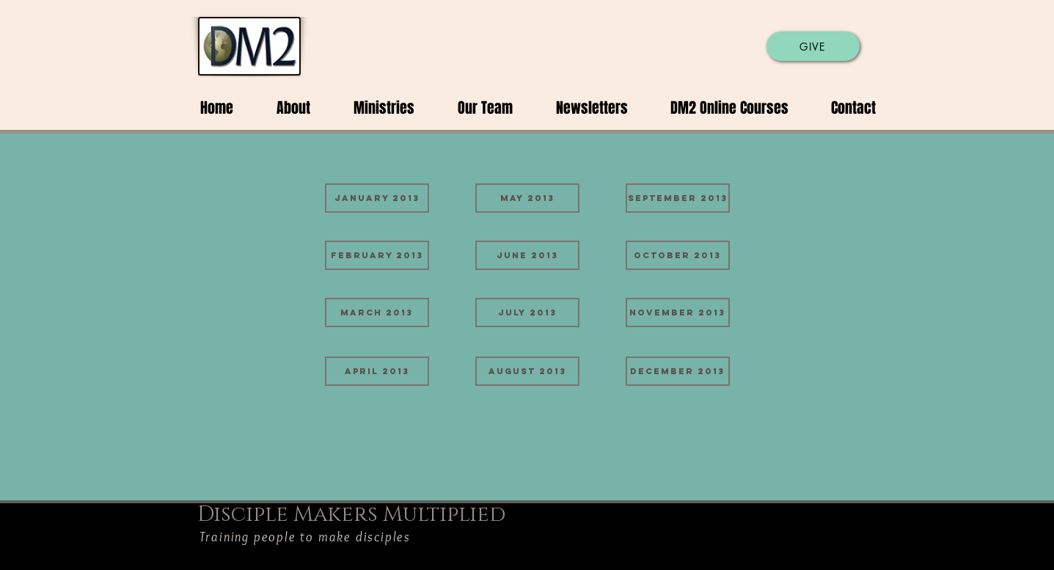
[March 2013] (377, 312)
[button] (282, 108)
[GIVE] (813, 46)
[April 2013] (377, 371)
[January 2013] (377, 198)
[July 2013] (527, 312)
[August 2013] (527, 371)
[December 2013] (678, 371)
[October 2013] (678, 255)
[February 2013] (377, 255)
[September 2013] (678, 198)
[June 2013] (527, 255)
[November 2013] (678, 312)
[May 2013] (527, 198)
